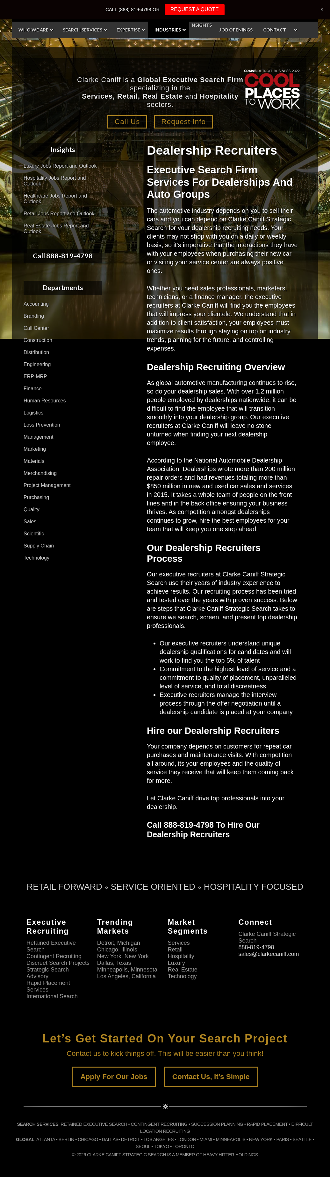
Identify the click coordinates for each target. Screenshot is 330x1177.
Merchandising (40, 473)
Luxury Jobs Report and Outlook (60, 166)
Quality (31, 509)
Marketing (35, 449)
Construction (38, 340)
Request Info (184, 122)
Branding (34, 316)
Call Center (36, 328)
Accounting (36, 304)
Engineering (37, 364)
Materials (34, 461)
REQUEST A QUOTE (194, 9)
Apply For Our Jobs (113, 1076)
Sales (30, 521)
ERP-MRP (35, 376)
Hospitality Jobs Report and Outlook (55, 180)
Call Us (127, 122)
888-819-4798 (256, 947)
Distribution (36, 352)
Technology (36, 558)
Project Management (47, 485)
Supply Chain (39, 545)
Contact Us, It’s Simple (211, 1076)
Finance (33, 388)
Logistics (33, 412)
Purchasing (36, 497)
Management (38, 437)
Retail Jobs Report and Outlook (59, 213)
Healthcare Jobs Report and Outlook (55, 198)
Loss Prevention (42, 425)
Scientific (34, 533)
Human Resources (45, 400)
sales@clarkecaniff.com (268, 954)
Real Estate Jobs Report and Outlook (56, 228)
